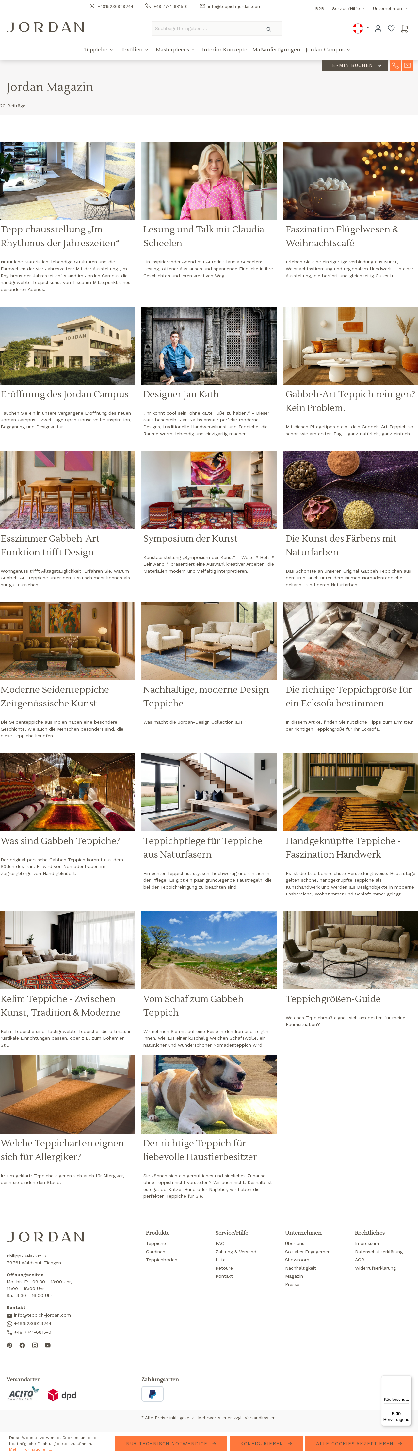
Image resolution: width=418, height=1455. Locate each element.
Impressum (367, 1243)
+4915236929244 (111, 6)
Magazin (294, 1276)
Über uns (294, 1243)
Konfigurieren (262, 1444)
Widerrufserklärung (375, 1268)
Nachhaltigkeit (300, 1268)
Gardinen (155, 1251)
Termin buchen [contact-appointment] (352, 66)
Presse (292, 1284)
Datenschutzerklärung (379, 1251)
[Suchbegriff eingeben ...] (204, 28)
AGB (359, 1259)
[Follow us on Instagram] (35, 1344)
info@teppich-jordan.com (231, 6)
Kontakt (224, 1276)
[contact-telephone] (395, 65)
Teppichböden (161, 1259)
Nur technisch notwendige (168, 1444)
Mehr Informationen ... (30, 1449)
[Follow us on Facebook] (22, 1344)
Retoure (224, 1268)
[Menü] (407, 1379)
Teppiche (96, 50)
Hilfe (221, 1259)
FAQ (220, 1243)
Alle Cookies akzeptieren (355, 1444)
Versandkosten (260, 1417)
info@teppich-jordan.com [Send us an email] (39, 1315)
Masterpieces (173, 50)
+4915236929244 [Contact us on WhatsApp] (29, 1324)
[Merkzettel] (391, 28)
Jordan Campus (326, 50)
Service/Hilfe (347, 8)
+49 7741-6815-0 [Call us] (29, 1332)
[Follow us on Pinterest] (9, 1344)
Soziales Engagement (308, 1251)
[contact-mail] (407, 65)
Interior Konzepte (224, 50)
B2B (319, 8)
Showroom (297, 1259)
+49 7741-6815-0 (166, 6)
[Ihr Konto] (378, 28)
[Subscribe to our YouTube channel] (48, 1344)
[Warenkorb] (404, 28)
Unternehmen (388, 8)
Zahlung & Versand (236, 1251)
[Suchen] (269, 28)
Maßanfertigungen (276, 50)
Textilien (132, 50)
